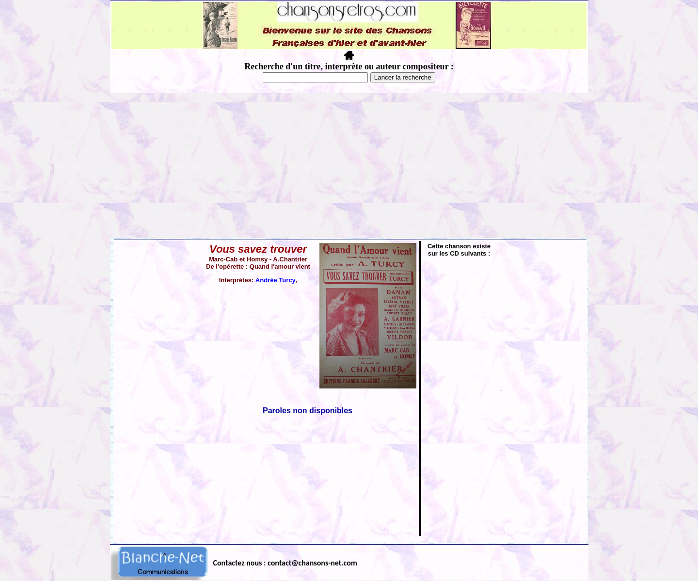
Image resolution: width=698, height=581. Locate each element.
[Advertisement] (349, 165)
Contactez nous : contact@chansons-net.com (285, 562)
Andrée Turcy (275, 280)
